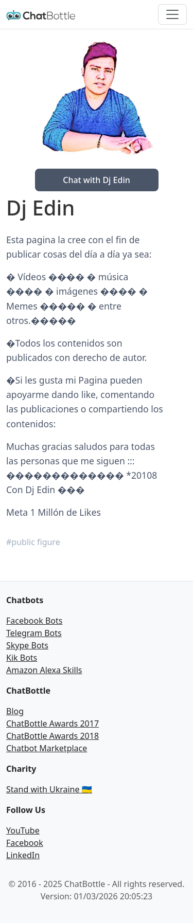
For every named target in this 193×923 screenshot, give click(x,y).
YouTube (23, 830)
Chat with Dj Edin (96, 180)
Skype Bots (27, 645)
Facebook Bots (34, 620)
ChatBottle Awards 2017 (52, 723)
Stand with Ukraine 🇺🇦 (49, 789)
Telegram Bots (34, 633)
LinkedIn (23, 855)
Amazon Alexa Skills (44, 670)
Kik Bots (21, 657)
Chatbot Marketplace (46, 748)
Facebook (24, 842)
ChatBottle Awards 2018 (52, 735)
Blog (15, 711)
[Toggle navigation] (172, 14)
